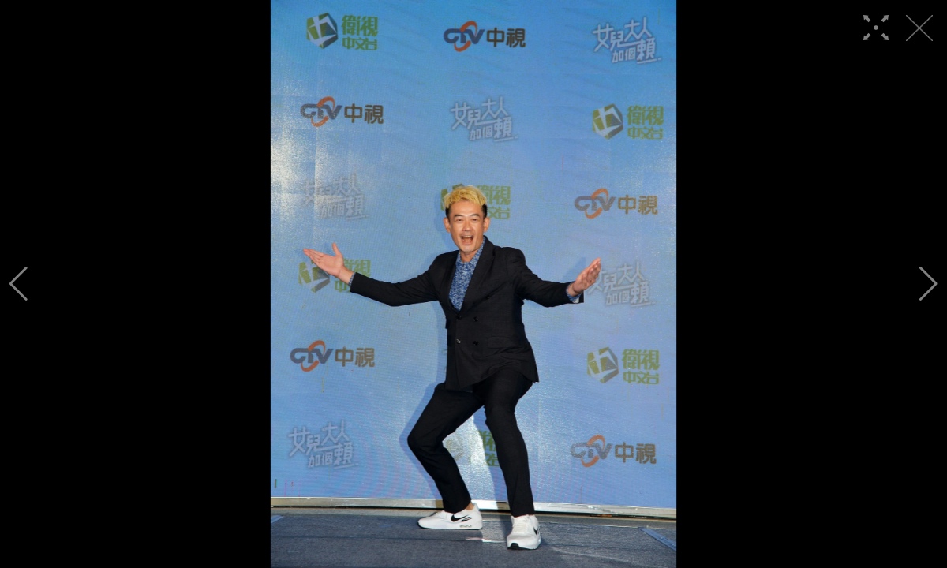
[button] (18, 284)
